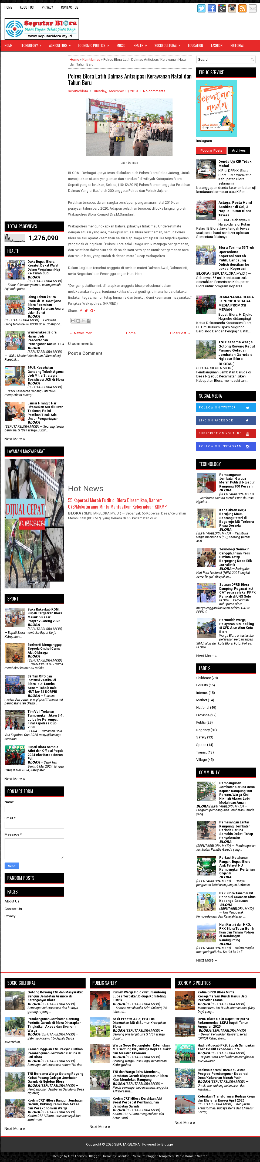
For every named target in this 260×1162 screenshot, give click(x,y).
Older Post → (180, 333)
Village (201, 760)
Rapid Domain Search (191, 1156)
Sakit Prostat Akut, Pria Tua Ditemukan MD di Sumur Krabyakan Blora (139, 1023)
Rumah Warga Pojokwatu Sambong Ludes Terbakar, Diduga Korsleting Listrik (139, 996)
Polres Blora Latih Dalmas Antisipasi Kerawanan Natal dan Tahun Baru (129, 79)
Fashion (216, 45)
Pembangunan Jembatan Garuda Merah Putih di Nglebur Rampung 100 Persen (237, 480)
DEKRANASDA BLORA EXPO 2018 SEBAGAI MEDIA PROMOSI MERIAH (236, 303)
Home (8, 7)
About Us (27, 7)
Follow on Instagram (227, 447)
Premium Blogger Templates (153, 1156)
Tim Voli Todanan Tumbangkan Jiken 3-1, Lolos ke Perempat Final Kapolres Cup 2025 (45, 719)
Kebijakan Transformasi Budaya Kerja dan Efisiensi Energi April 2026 (226, 1098)
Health (142, 44)
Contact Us (70, 7)
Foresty (202, 685)
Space (201, 745)
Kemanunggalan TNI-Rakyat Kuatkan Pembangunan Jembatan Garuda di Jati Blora (55, 1053)
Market (201, 700)
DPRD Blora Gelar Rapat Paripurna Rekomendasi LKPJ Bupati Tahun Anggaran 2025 (223, 1023)
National (202, 708)
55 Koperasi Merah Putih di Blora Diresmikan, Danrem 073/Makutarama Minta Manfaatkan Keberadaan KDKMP (117, 503)
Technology (32, 44)
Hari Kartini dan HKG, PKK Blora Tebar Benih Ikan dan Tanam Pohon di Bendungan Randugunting (236, 932)
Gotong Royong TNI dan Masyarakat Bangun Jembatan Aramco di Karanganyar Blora (55, 996)
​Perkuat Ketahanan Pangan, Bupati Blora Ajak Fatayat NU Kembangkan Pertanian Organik (237, 865)
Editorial (237, 45)
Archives (239, 150)
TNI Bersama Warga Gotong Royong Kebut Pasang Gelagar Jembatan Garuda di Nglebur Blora (236, 350)
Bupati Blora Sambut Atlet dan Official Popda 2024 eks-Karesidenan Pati (45, 753)
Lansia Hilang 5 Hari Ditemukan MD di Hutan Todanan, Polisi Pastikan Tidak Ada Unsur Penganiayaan (45, 411)
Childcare (203, 678)
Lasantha (123, 1156)
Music (121, 45)
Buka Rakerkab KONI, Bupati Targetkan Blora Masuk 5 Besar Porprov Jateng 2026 (45, 615)
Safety (201, 737)
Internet (202, 693)
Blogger (167, 1144)
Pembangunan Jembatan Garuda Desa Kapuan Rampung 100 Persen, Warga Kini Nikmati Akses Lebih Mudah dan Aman (237, 793)
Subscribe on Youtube (227, 434)
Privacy (47, 7)
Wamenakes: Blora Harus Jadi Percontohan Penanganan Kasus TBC (46, 338)
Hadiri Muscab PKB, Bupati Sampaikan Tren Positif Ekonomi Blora (226, 1047)
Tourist (201, 752)
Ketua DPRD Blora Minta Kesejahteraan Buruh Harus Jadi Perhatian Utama (222, 996)
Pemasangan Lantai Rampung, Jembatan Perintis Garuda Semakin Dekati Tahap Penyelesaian (236, 830)
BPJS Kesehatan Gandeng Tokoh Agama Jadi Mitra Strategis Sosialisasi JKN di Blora (46, 373)
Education (195, 45)
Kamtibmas (91, 59)
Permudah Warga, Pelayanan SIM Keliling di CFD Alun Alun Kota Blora (236, 625)
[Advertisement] (34, 136)
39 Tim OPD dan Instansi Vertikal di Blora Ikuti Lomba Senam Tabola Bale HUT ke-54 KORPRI (42, 684)
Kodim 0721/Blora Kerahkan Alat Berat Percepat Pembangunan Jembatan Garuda (137, 1102)
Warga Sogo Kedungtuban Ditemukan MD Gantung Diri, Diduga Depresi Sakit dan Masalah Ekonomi (142, 1049)
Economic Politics (95, 44)
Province (203, 715)
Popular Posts (211, 150)
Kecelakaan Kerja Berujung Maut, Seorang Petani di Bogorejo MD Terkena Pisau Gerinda (236, 518)
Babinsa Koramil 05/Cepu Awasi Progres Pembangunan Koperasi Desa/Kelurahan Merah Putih (223, 1074)
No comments (154, 91)
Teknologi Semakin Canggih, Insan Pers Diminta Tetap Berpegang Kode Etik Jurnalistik (235, 557)
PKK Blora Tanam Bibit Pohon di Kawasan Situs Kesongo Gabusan (237, 897)
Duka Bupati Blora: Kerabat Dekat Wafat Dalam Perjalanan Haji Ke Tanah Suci (44, 267)
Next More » (15, 439)
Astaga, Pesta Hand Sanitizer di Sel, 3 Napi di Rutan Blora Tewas (235, 208)
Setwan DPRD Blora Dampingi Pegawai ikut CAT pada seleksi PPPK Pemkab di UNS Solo (237, 590)
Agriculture (61, 44)
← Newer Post (81, 333)
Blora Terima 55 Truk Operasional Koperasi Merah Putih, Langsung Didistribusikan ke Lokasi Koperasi (236, 258)
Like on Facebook (227, 421)
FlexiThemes (77, 1156)
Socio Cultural (169, 44)
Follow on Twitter (227, 408)
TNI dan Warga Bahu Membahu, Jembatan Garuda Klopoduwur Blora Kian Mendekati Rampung (140, 1076)
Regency (203, 730)
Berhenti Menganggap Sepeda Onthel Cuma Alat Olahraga (45, 649)
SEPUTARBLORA (127, 1144)
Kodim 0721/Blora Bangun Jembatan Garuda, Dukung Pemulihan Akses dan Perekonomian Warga (55, 1104)
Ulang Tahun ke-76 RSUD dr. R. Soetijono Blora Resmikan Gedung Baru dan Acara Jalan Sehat (45, 305)
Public (201, 722)
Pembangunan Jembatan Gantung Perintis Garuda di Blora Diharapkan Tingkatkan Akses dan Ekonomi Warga (54, 1024)
